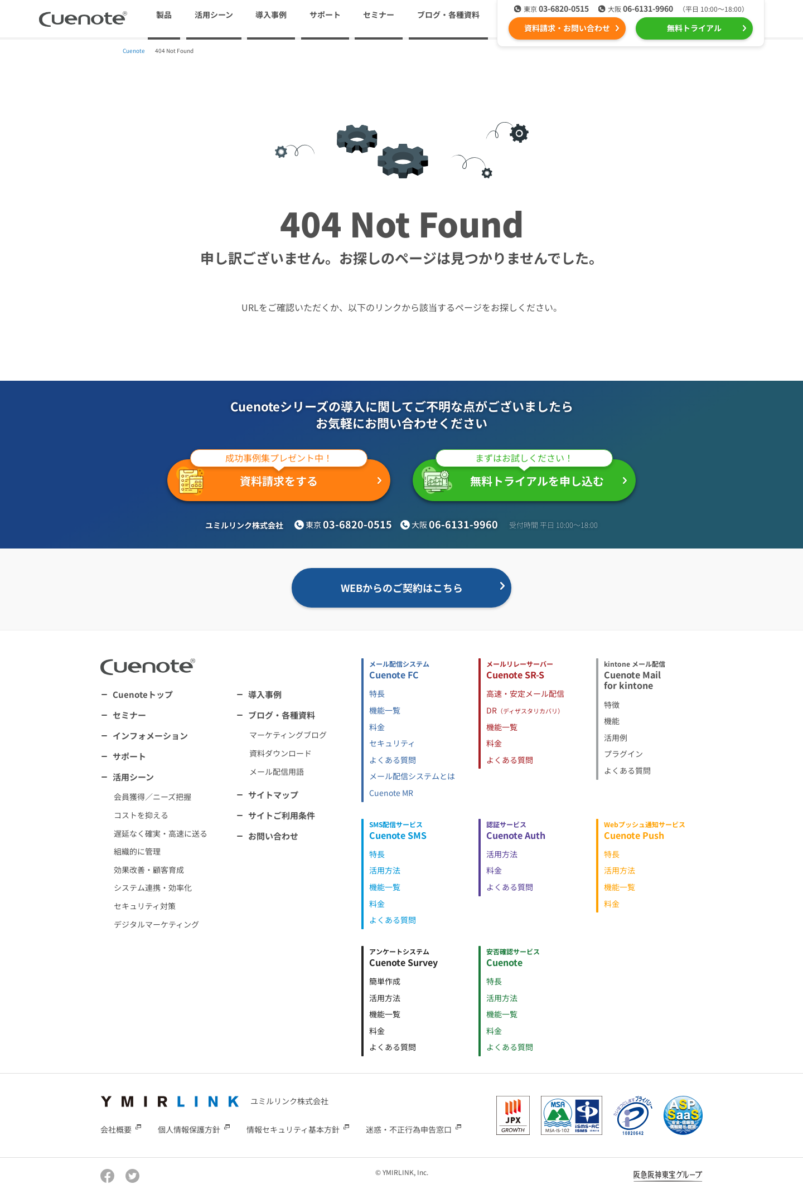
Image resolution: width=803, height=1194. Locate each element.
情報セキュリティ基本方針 (293, 1129)
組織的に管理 (137, 851)
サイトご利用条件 (281, 815)
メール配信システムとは (412, 776)
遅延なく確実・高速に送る (160, 833)
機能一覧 (384, 710)
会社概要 (116, 1129)
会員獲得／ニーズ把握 (152, 796)
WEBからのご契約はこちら (402, 587)
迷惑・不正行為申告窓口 (409, 1129)
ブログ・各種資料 (281, 715)
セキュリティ (392, 743)
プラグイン (623, 753)
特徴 (612, 704)
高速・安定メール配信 (525, 693)
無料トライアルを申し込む (517, 476)
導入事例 (271, 14)
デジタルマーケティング (156, 924)
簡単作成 (384, 981)
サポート (325, 14)
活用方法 (384, 870)
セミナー (378, 14)
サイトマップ (273, 794)
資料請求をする (271, 477)
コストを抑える (141, 815)
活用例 (615, 737)
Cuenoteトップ (143, 694)
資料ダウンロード (280, 753)
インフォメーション (150, 735)
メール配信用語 (276, 771)
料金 (377, 726)
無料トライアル (694, 27)
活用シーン (133, 777)
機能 (612, 720)
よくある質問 (392, 759)
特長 (377, 693)
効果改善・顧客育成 (149, 869)
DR (525, 710)
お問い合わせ (273, 836)
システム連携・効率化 (153, 887)
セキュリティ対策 (145, 905)
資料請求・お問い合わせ (567, 27)
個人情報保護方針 (189, 1129)
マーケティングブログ (288, 734)
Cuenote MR (391, 792)
